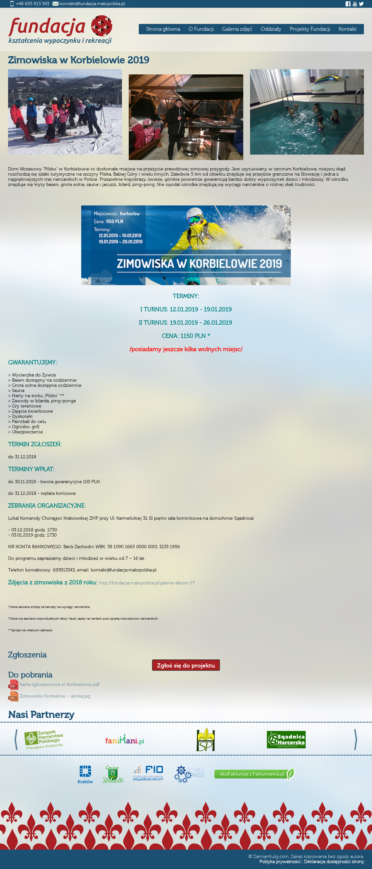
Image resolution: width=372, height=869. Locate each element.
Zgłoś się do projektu (186, 665)
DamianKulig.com (271, 856)
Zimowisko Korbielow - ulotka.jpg (55, 696)
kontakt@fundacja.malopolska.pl (92, 3)
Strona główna (163, 29)
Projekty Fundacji (310, 29)
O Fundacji (201, 29)
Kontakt (347, 29)
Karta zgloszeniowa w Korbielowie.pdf (59, 684)
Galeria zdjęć (237, 29)
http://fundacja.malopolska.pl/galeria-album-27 (147, 583)
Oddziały (271, 29)
